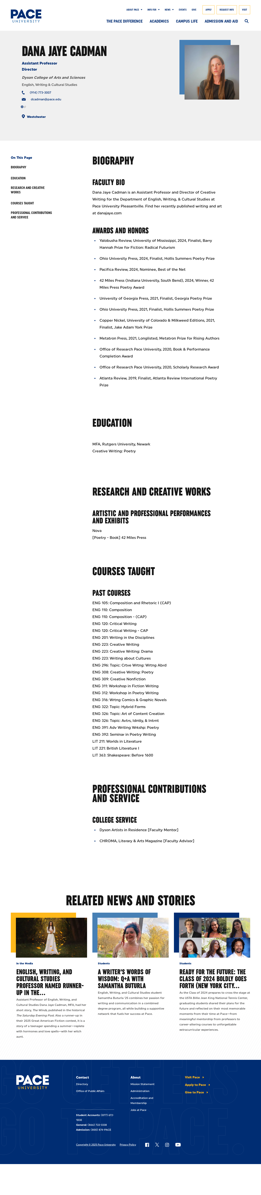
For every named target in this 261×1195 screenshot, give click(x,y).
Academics (159, 21)
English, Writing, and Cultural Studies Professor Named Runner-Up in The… (50, 982)
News (167, 9)
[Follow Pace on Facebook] (147, 1145)
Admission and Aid (221, 21)
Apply (208, 9)
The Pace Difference (124, 21)
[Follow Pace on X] (157, 1145)
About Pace (132, 9)
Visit (244, 9)
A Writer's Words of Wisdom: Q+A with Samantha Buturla (124, 978)
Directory (82, 1084)
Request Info (227, 9)
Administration (139, 1091)
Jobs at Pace (138, 1110)
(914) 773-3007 (40, 92)
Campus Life (187, 21)
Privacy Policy (128, 1144)
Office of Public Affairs (90, 1091)
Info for (151, 9)
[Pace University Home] (27, 16)
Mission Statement (142, 1084)
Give (194, 9)
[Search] (246, 21)
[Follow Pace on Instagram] (167, 1145)
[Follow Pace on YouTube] (178, 1145)
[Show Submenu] (140, 9)
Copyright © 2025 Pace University (96, 1144)
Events (183, 9)
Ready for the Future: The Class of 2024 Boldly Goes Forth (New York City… (213, 978)
